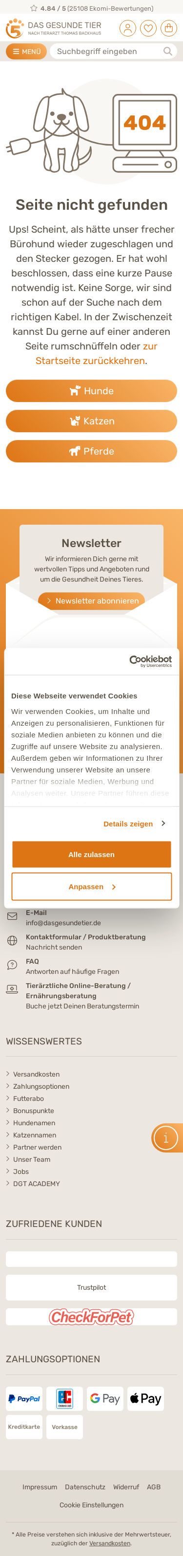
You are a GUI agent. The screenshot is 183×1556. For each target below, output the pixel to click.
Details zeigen (128, 823)
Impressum (39, 1487)
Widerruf (126, 1487)
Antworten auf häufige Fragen (72, 972)
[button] (167, 1138)
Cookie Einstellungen (91, 1505)
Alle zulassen (91, 854)
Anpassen (91, 886)
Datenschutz (85, 1487)
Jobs (21, 1172)
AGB (154, 1487)
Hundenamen (34, 1123)
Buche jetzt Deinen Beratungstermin (82, 1006)
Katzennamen (34, 1135)
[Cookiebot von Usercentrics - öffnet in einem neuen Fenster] (130, 661)
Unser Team (31, 1159)
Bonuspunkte (33, 1111)
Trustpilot (91, 1287)
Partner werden (37, 1147)
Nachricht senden (54, 947)
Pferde (91, 451)
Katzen (92, 421)
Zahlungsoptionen (41, 1086)
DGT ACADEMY (36, 1184)
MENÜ (26, 52)
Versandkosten (36, 1074)
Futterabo (28, 1099)
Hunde (91, 391)
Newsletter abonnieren (91, 600)
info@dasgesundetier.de (63, 923)
